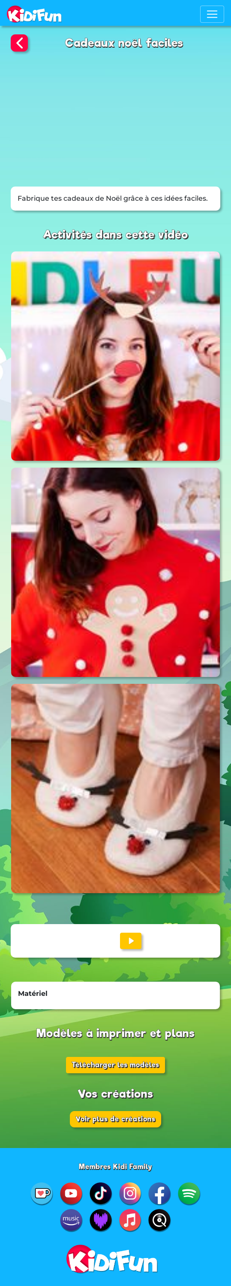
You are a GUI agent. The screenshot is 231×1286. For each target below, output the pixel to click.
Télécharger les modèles (115, 1064)
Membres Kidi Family (116, 1166)
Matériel (33, 993)
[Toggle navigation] (212, 14)
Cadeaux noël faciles (124, 43)
